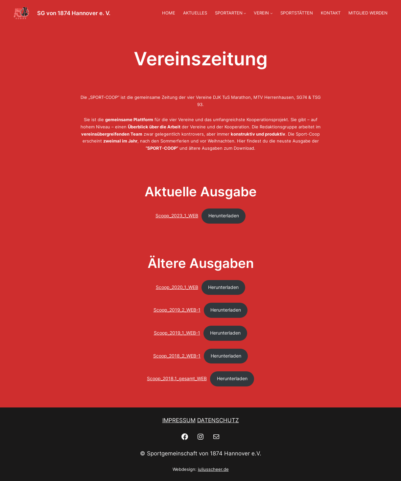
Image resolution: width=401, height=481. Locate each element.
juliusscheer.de (213, 469)
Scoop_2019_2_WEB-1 (176, 310)
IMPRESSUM (179, 420)
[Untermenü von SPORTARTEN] (245, 13)
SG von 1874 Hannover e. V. (73, 13)
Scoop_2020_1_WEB (177, 287)
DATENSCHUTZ (218, 420)
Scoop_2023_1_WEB (176, 215)
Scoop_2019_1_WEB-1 (177, 333)
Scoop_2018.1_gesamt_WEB (177, 378)
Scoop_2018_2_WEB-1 (176, 356)
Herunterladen (223, 215)
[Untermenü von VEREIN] (271, 13)
